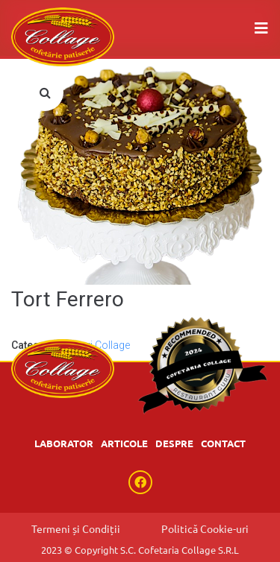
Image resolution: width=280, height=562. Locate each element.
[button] (44, 92)
